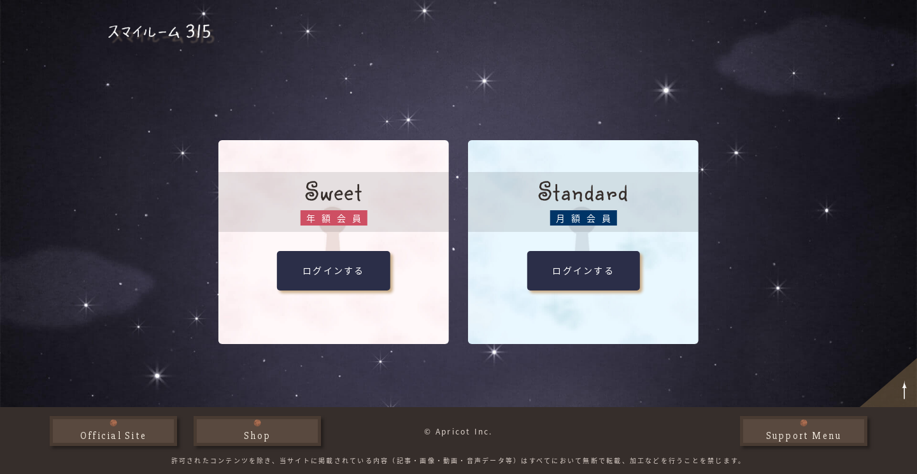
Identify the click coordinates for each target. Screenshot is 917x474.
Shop (257, 436)
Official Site (113, 436)
